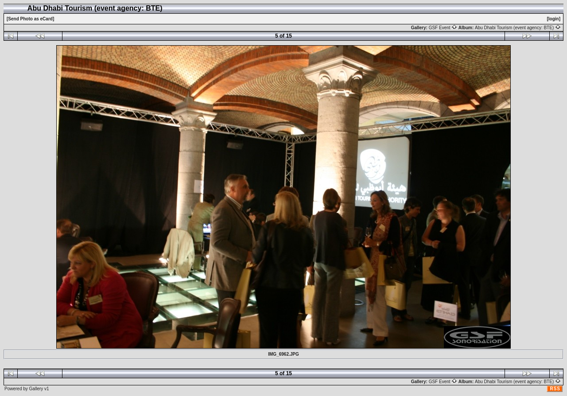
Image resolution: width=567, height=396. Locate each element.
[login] (553, 18)
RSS (555, 388)
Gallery (36, 388)
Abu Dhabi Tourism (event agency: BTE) (518, 27)
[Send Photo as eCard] (30, 18)
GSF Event (443, 27)
